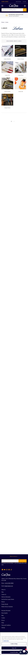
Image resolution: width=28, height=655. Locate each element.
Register (18, 1)
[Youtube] (4, 569)
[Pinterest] (9, 569)
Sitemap (3, 627)
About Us (3, 589)
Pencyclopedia (4, 613)
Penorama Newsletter (5, 610)
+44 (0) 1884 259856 (9, 583)
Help (2, 592)
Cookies (3, 617)
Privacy (3, 620)
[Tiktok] (11, 569)
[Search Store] (12, 9)
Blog (2, 615)
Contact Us (3, 594)
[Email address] (14, 560)
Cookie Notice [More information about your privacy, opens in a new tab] (6, 640)
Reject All (14, 648)
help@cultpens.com (9, 586)
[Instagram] (6, 569)
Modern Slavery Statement (7, 606)
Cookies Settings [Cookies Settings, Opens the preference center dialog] (14, 643)
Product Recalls (4, 604)
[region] (14, 643)
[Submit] (24, 9)
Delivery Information (5, 596)
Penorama (3, 563)
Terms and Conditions (6, 625)
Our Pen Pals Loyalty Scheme (7, 599)
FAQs (2, 622)
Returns (3, 601)
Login (24, 1)
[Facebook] (2, 569)
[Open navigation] (2, 5)
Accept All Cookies (14, 652)
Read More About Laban (14, 41)
